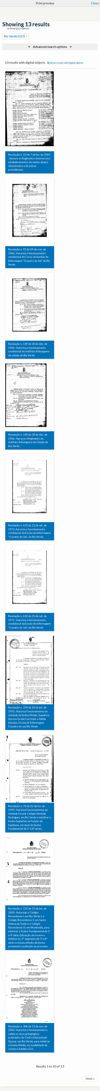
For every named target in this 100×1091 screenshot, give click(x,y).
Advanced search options (50, 46)
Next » (90, 1078)
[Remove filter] (26, 36)
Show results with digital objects (65, 62)
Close (95, 3)
